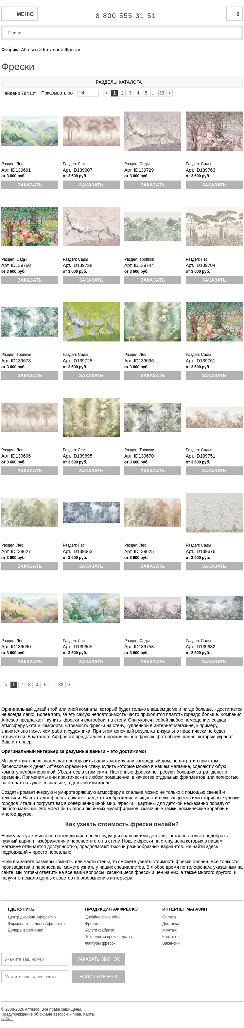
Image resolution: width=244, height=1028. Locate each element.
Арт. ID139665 (77, 646)
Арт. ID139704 (200, 265)
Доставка (170, 923)
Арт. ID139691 (16, 170)
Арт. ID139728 (77, 265)
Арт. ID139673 (16, 360)
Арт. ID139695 (77, 456)
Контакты (170, 936)
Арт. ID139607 (77, 170)
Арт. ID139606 (16, 456)
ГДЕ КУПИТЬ (21, 909)
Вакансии (171, 943)
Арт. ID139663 (77, 551)
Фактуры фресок (100, 943)
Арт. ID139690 (16, 646)
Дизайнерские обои (103, 917)
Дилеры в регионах (25, 930)
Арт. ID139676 (200, 551)
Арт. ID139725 (77, 360)
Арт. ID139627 (16, 551)
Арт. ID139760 (16, 265)
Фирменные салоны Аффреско (36, 923)
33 (161, 93)
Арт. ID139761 (200, 360)
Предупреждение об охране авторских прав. (41, 1014)
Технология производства (108, 936)
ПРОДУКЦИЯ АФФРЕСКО (111, 909)
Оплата (169, 917)
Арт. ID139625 (139, 551)
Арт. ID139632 (200, 646)
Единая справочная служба (122, 13)
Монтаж (169, 930)
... (154, 93)
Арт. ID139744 (139, 265)
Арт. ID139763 (200, 170)
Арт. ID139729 (139, 170)
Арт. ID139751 (200, 456)
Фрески (91, 923)
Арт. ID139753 (139, 646)
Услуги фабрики (99, 930)
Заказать (30, 184)
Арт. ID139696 (139, 360)
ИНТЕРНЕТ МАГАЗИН (184, 909)
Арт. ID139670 (139, 456)
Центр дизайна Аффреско (32, 917)
